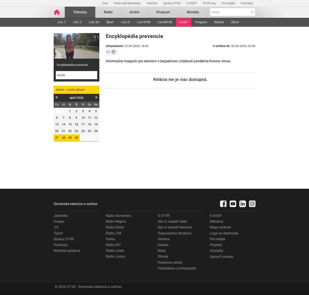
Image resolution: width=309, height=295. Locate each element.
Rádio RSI (113, 245)
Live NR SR (165, 22)
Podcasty (61, 245)
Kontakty (247, 3)
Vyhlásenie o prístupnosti (177, 268)
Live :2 (77, 22)
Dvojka (59, 221)
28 (63, 137)
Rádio (108, 12)
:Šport (58, 233)
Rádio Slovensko (118, 216)
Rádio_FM (113, 233)
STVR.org (209, 3)
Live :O (125, 22)
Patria (110, 239)
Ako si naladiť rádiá (172, 221)
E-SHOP (192, 3)
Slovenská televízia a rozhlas (75, 204)
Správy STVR (172, 3)
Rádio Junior (115, 256)
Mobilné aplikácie (67, 251)
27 (57, 137)
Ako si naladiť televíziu (175, 227)
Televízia (80, 12)
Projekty (216, 245)
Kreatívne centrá (170, 262)
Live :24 (94, 22)
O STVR (164, 216)
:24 (56, 227)
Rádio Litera (115, 251)
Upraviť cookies (221, 257)
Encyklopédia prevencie (72, 65)
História (152, 3)
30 (76, 137)
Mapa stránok (220, 227)
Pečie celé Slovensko (127, 3)
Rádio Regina (116, 221)
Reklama (216, 221)
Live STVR (143, 22)
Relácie (219, 22)
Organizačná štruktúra (174, 233)
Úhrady (163, 256)
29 (70, 137)
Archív (183, 22)
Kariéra (163, 245)
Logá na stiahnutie (224, 233)
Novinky (193, 12)
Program (201, 22)
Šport (110, 22)
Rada (162, 251)
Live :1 (62, 22)
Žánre (235, 22)
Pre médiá (229, 3)
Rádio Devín (115, 227)
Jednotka (61, 216)
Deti (105, 3)
